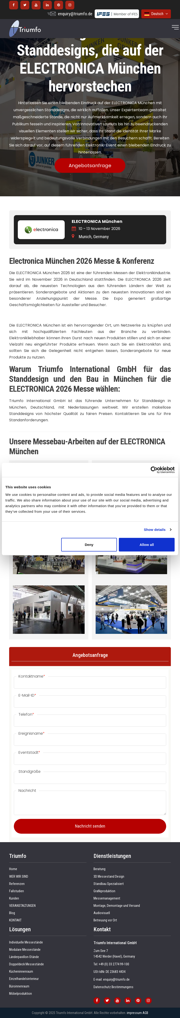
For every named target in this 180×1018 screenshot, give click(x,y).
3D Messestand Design (109, 877)
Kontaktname (32, 676)
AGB (145, 1013)
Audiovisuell (102, 913)
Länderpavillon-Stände (24, 957)
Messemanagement (107, 898)
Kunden (14, 898)
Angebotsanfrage (90, 165)
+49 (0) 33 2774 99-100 (114, 964)
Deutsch (156, 14)
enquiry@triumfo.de (75, 13)
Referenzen (17, 884)
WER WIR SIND (18, 877)
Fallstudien (16, 891)
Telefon (26, 714)
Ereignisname (32, 733)
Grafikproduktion (104, 891)
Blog (12, 913)
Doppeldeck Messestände (26, 964)
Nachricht (27, 791)
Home (13, 869)
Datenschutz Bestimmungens (113, 987)
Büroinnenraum (19, 986)
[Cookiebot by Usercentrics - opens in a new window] (154, 469)
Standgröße (30, 771)
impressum (134, 1013)
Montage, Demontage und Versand (117, 906)
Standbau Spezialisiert (109, 884)
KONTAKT (15, 920)
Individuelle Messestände (26, 942)
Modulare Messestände (25, 950)
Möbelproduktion (20, 994)
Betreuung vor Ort (105, 920)
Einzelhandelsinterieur (24, 979)
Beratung (99, 869)
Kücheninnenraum (21, 972)
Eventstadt (29, 752)
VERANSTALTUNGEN (22, 906)
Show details (155, 530)
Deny (89, 544)
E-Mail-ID (27, 695)
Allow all (146, 544)
